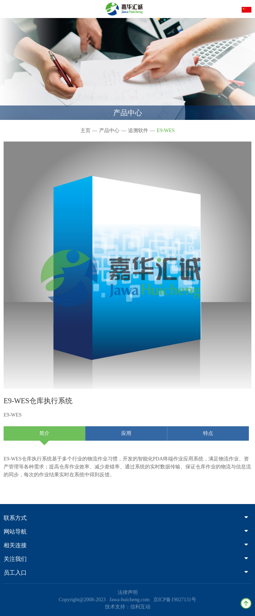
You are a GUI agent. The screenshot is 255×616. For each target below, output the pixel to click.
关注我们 (126, 559)
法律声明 (128, 592)
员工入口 (126, 573)
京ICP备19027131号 (175, 599)
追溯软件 (138, 130)
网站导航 (126, 532)
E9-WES (166, 130)
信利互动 (140, 607)
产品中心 (109, 130)
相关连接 (126, 545)
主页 (85, 130)
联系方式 (126, 518)
